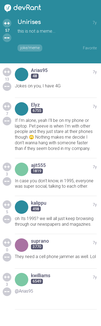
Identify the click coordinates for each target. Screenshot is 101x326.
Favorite (90, 48)
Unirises (29, 22)
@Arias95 (24, 291)
